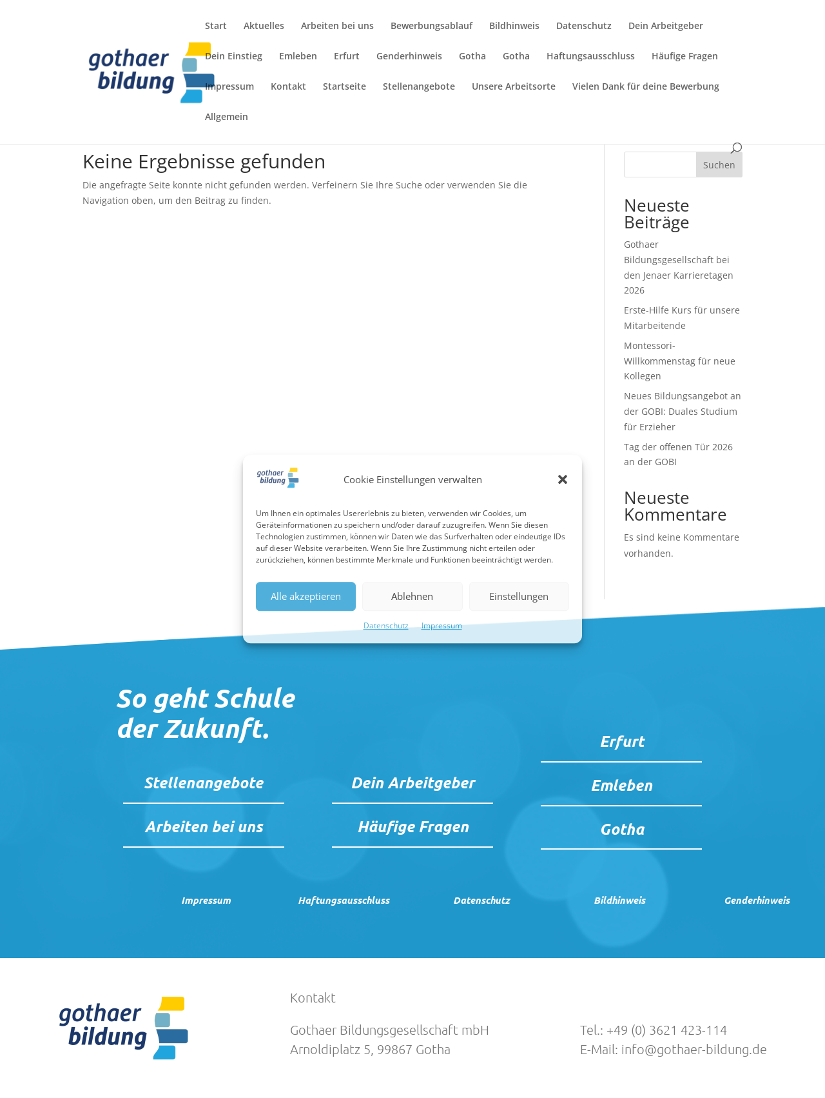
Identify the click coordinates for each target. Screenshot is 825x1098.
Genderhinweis (409, 57)
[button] (562, 480)
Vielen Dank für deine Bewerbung (645, 87)
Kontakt (288, 87)
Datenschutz (386, 625)
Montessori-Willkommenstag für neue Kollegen (679, 361)
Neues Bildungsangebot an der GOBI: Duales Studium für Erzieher (682, 411)
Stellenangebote (419, 87)
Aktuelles (264, 26)
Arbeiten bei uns (337, 26)
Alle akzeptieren (306, 596)
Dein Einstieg (233, 57)
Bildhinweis (514, 26)
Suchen (719, 165)
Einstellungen (518, 596)
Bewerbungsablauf (431, 26)
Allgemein (226, 117)
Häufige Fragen (685, 57)
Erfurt (347, 57)
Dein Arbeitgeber (665, 26)
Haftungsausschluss (591, 57)
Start (216, 26)
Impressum (442, 625)
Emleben (298, 57)
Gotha (472, 57)
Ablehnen (412, 596)
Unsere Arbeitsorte (514, 87)
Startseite (344, 87)
